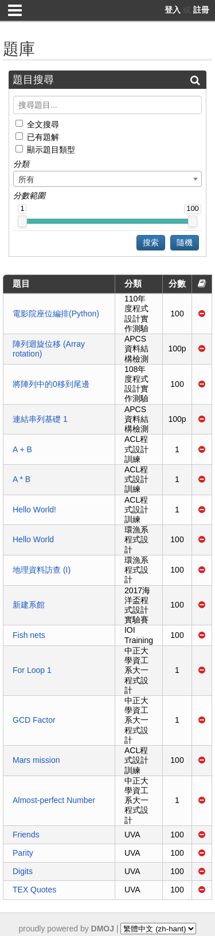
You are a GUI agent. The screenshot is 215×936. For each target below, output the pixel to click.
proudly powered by (67, 928)
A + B (22, 449)
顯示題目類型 (51, 149)
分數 (177, 283)
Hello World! (34, 509)
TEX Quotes (34, 889)
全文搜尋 (43, 123)
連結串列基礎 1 (40, 419)
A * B (21, 479)
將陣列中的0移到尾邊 (51, 384)
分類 (133, 283)
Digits (23, 871)
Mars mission (36, 760)
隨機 (185, 242)
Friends (26, 834)
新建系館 (29, 604)
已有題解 (43, 137)
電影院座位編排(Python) (56, 313)
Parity (23, 852)
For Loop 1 (32, 670)
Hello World (33, 539)
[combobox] (107, 179)
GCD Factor (34, 719)
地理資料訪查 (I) (42, 569)
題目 (21, 283)
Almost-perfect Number (54, 800)
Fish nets (29, 635)
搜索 (151, 242)
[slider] (22, 221)
